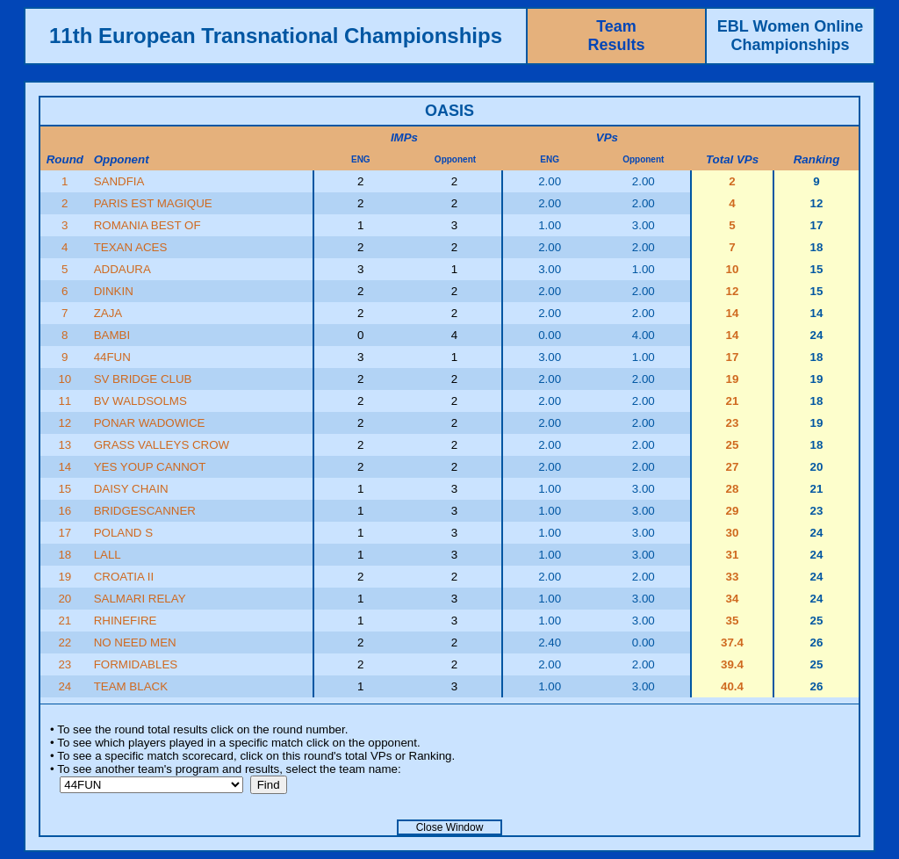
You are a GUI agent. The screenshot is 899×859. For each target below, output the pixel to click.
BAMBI (112, 335)
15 (64, 488)
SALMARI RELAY (140, 598)
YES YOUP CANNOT (150, 466)
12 (64, 423)
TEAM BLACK (131, 686)
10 (64, 379)
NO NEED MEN (135, 642)
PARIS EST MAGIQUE (153, 203)
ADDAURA (122, 269)
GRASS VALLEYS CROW (162, 444)
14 (64, 466)
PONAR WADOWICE (149, 423)
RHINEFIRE (125, 620)
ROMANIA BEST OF (147, 225)
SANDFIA (119, 181)
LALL (107, 554)
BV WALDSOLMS (140, 401)
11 (64, 401)
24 (64, 686)
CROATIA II (124, 576)
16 (64, 510)
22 (64, 642)
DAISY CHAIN (131, 488)
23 (64, 664)
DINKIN (113, 291)
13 (64, 444)
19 (64, 576)
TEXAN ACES (131, 247)
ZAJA (108, 313)
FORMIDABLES (136, 664)
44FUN (112, 357)
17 (64, 532)
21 (64, 620)
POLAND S (123, 532)
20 (64, 598)
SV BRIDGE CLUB (143, 379)
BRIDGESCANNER (145, 510)
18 (64, 554)
